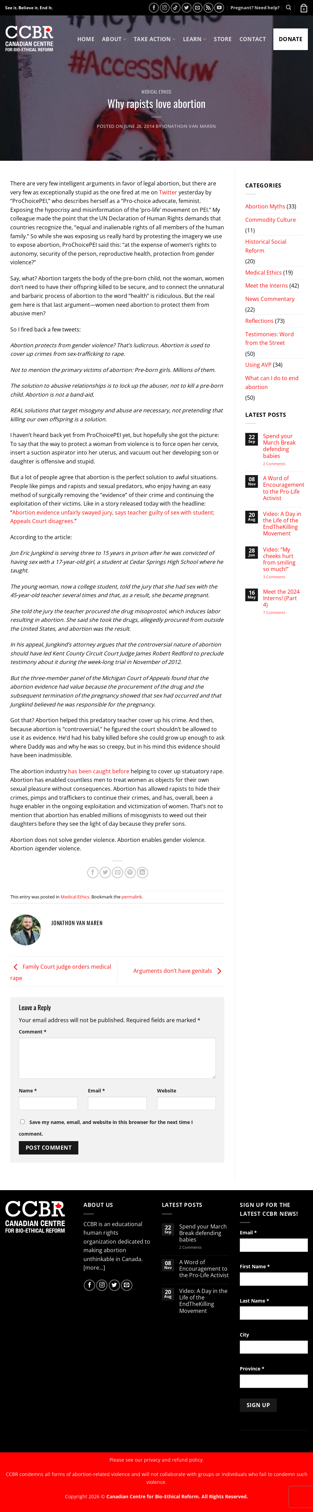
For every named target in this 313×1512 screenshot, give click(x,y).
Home (85, 39)
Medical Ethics (156, 91)
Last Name (254, 1300)
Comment (33, 1031)
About (114, 39)
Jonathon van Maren (189, 126)
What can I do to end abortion (272, 382)
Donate (290, 39)
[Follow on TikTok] (176, 8)
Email (96, 1090)
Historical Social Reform (265, 246)
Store (223, 39)
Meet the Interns (266, 285)
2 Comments (283, 463)
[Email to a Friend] (117, 872)
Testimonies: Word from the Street (269, 338)
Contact (252, 39)
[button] (303, 7)
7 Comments (281, 612)
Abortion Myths (265, 206)
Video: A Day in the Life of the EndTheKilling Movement (282, 524)
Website (166, 1090)
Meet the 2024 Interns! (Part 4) (281, 598)
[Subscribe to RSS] (208, 8)
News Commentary (270, 299)
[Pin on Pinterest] (130, 872)
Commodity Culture (270, 219)
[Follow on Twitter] (187, 8)
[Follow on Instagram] (165, 8)
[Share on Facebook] (93, 872)
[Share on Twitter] (105, 872)
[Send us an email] (198, 8)
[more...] (94, 1267)
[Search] (288, 7)
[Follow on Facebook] (154, 8)
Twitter (169, 192)
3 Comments (280, 576)
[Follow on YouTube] (219, 8)
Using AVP (258, 364)
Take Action (154, 39)
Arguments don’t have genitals (178, 971)
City (244, 1334)
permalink (131, 897)
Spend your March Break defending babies (279, 446)
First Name (255, 1266)
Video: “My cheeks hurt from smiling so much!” (279, 559)
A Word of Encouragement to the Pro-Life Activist (283, 488)
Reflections (259, 321)
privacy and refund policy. (174, 1459)
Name (28, 1090)
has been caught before (98, 771)
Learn (194, 39)
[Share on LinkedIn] (142, 872)
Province (252, 1368)
